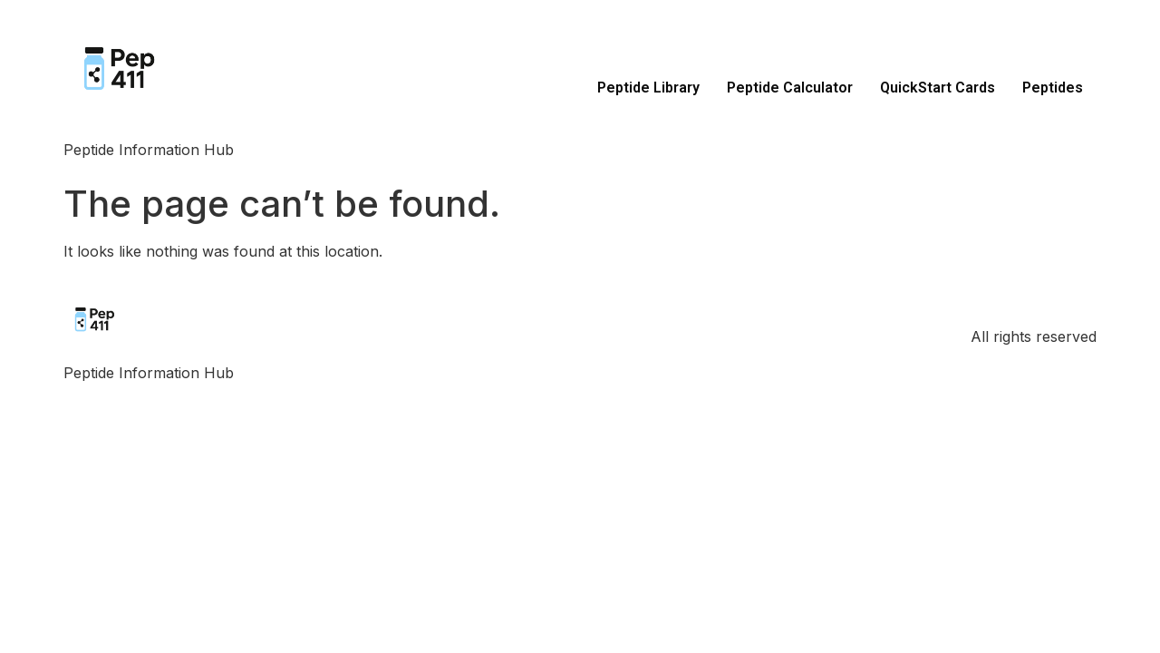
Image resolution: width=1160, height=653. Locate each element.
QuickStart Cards (937, 87)
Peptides (1052, 87)
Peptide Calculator (790, 87)
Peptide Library (648, 87)
